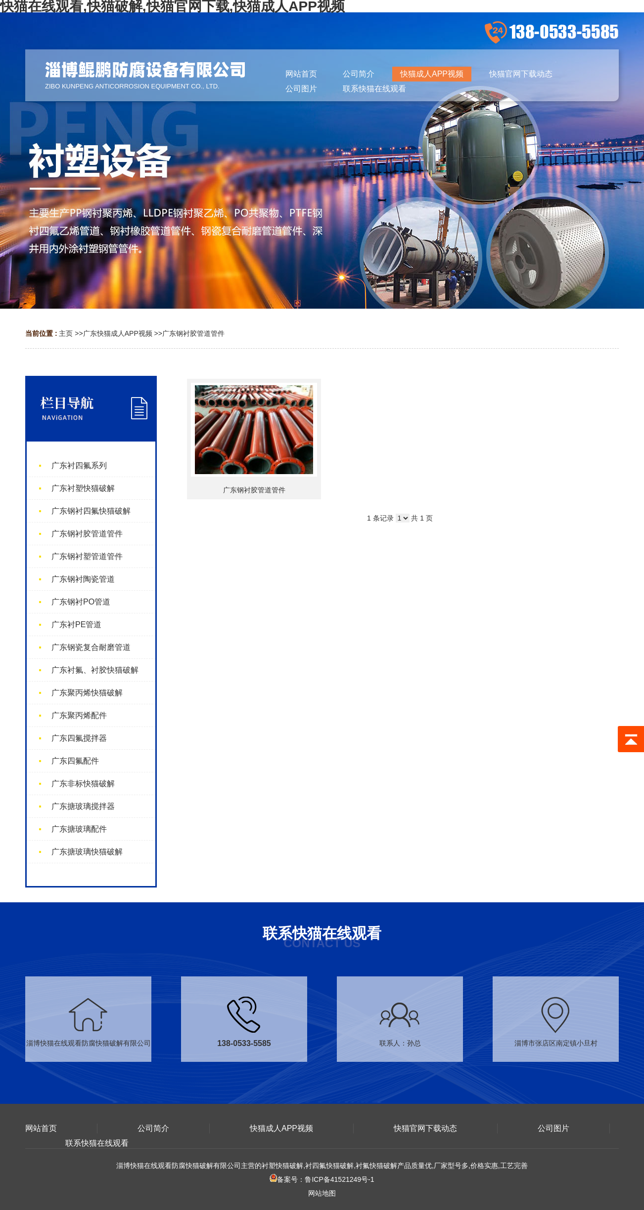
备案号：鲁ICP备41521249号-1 (322, 1179)
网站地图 (322, 1193)
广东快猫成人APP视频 (117, 333)
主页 (66, 333)
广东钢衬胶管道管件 (193, 333)
